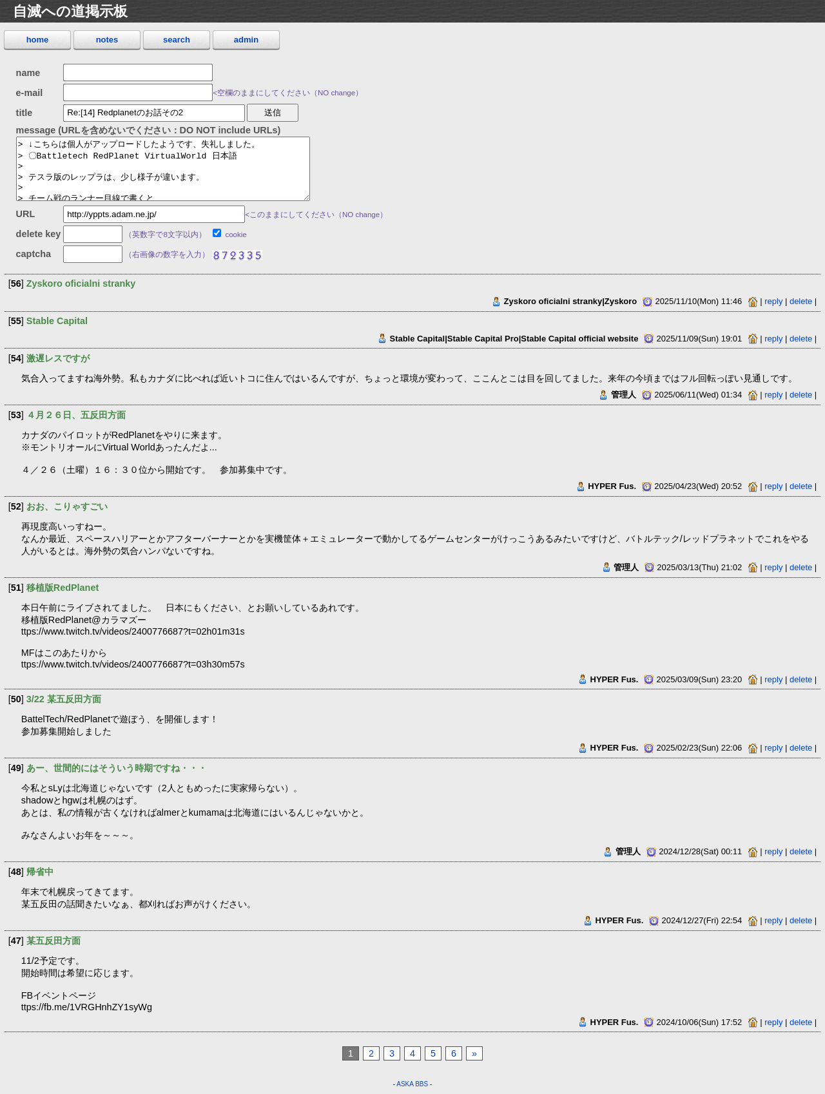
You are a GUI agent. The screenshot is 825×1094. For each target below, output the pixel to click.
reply (773, 301)
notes (107, 39)
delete (801, 301)
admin (246, 39)
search (176, 39)
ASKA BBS (412, 1084)
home (37, 39)
